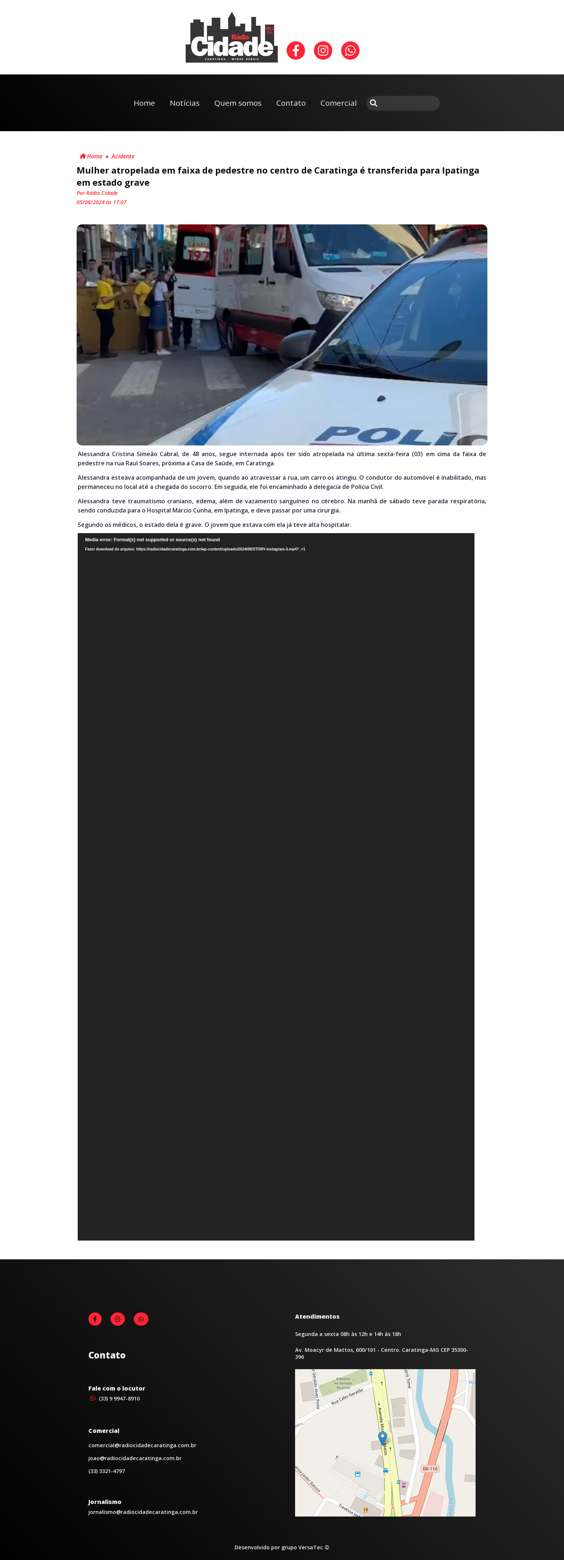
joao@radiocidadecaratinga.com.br (135, 1458)
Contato (291, 103)
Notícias (185, 103)
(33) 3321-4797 (106, 1471)
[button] (382, 1438)
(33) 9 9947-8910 (114, 1398)
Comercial (338, 103)
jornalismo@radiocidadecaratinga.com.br (143, 1511)
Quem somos (238, 103)
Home (144, 103)
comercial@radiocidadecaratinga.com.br (142, 1445)
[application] (276, 887)
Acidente (123, 156)
